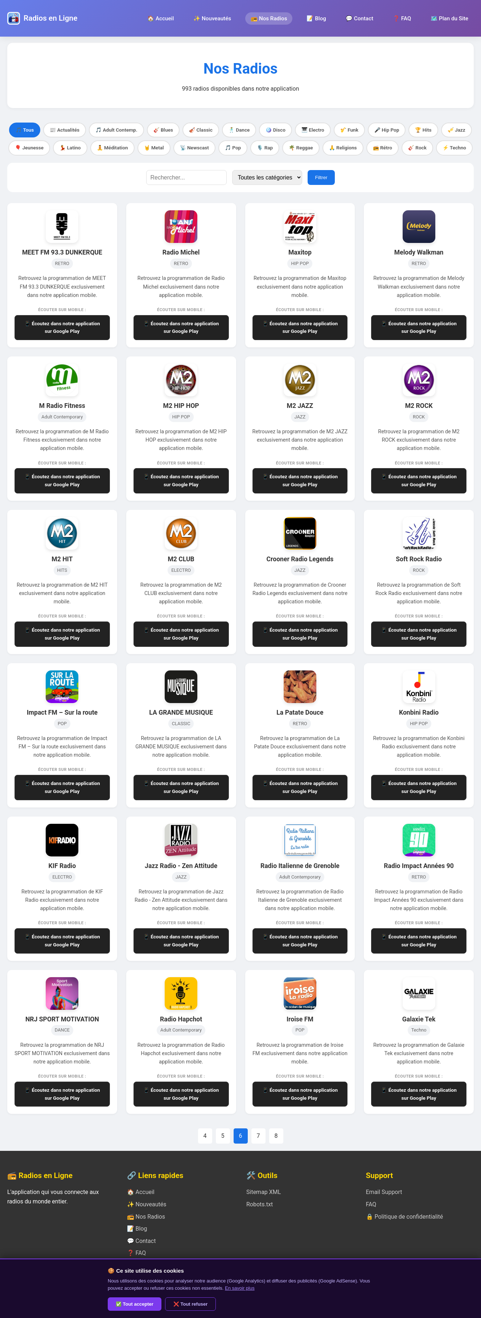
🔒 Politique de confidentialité (404, 1216)
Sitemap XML (263, 1192)
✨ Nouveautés (212, 18)
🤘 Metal (154, 147)
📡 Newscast (194, 147)
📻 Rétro (382, 147)
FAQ (371, 1204)
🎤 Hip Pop (386, 130)
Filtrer (321, 177)
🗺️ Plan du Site (449, 18)
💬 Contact (359, 18)
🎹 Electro (312, 130)
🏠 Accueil (160, 18)
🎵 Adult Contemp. (116, 130)
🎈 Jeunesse (29, 147)
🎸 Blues (163, 130)
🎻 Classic (201, 130)
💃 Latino (70, 147)
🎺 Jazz (456, 130)
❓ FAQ (402, 18)
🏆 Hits (423, 130)
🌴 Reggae (301, 147)
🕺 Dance (239, 130)
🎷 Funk (349, 130)
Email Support (384, 1192)
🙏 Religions (343, 147)
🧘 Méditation (112, 147)
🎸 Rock (417, 147)
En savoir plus (240, 1288)
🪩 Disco (275, 130)
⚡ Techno (454, 147)
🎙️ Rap (265, 147)
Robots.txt (259, 1204)
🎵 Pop (233, 147)
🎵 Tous (25, 130)
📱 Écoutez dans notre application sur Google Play (62, 327)
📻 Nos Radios (269, 18)
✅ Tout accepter (134, 1304)
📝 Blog (316, 18)
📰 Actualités (64, 130)
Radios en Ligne (50, 18)
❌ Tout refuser (190, 1304)
